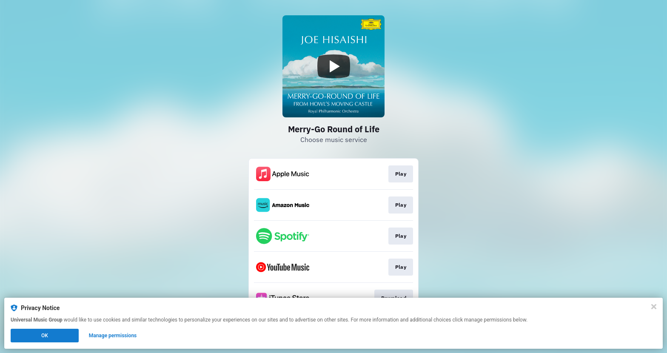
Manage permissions (113, 336)
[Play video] (333, 66)
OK (44, 336)
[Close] (654, 306)
